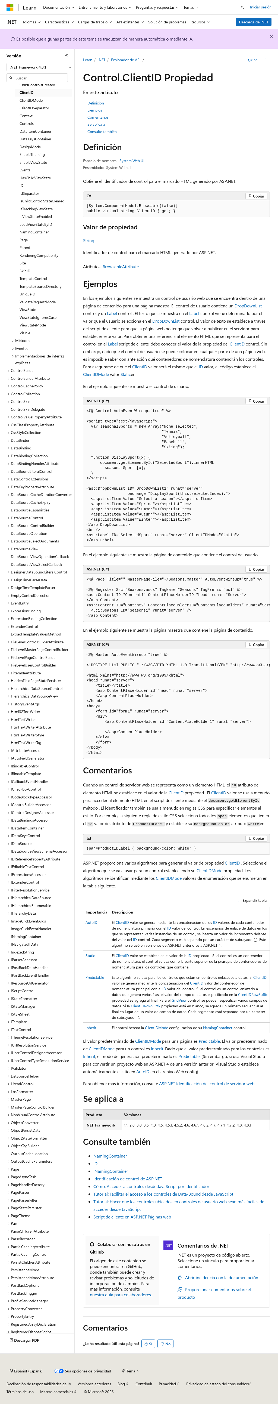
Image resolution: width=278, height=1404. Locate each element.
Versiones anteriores (94, 1383)
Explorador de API (126, 59)
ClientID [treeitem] (26, 92)
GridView (179, 1000)
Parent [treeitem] (25, 247)
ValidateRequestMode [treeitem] (38, 301)
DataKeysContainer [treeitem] (35, 138)
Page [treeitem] (24, 239)
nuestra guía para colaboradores (120, 1294)
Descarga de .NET (253, 21)
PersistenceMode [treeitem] (25, 1269)
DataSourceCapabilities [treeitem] (30, 510)
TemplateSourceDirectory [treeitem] (41, 286)
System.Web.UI (131, 160)
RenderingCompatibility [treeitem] (39, 255)
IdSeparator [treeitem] (29, 193)
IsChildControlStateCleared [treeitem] (42, 200)
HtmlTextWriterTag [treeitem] (26, 742)
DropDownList (248, 305)
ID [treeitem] (21, 185)
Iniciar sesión (260, 7)
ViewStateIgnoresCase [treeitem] (38, 317)
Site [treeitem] (23, 263)
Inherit (91, 1027)
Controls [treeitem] (27, 123)
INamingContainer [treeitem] (26, 936)
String (88, 240)
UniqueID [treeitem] (27, 294)
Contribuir (143, 1383)
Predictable (95, 977)
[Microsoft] (10, 7)
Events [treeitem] (25, 169)
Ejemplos (94, 110)
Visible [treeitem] (25, 332)
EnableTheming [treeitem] (32, 154)
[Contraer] (66, 56)
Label (112, 313)
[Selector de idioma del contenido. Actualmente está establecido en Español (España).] (26, 1371)
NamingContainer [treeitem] (34, 231)
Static (126, 374)
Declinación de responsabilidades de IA (39, 1383)
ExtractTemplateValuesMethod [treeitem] (36, 634)
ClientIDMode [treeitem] (31, 100)
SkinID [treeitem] (25, 270)
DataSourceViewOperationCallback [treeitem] (40, 556)
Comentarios (98, 117)
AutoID (91, 922)
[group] (176, 598)
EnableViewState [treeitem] (33, 162)
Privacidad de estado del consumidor (217, 1383)
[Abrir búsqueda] (242, 7)
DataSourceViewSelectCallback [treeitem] (36, 564)
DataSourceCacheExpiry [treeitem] (30, 502)
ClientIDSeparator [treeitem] (34, 107)
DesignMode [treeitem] (30, 146)
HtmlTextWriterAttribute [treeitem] (31, 727)
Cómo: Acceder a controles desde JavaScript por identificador (151, 1186)
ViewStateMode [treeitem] (33, 325)
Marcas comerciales (56, 1391)
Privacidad (167, 1383)
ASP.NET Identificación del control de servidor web (206, 1083)
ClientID (237, 344)
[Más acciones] (265, 60)
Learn (87, 59)
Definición (95, 103)
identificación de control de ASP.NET (127, 1178)
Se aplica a (96, 124)
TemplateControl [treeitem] (33, 278)
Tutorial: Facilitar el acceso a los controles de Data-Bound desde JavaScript (163, 1194)
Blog (121, 1383)
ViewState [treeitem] (28, 309)
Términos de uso (20, 1391)
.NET (101, 59)
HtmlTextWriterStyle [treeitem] (27, 735)
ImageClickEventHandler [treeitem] (31, 928)
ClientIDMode (96, 374)
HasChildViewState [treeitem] (35, 177)
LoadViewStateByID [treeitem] (36, 224)
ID (201, 366)
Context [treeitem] (26, 115)
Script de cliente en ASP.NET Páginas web (132, 1217)
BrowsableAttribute (121, 266)
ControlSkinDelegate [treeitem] (28, 409)
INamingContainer (110, 1171)
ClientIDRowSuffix (252, 994)
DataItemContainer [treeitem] (35, 131)
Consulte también (102, 131)
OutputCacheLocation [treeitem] (29, 1153)
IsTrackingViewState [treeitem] (36, 208)
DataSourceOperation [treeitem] (29, 533)
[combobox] (40, 67)
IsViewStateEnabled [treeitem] (36, 216)
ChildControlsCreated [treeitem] (37, 84)
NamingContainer (217, 1027)
